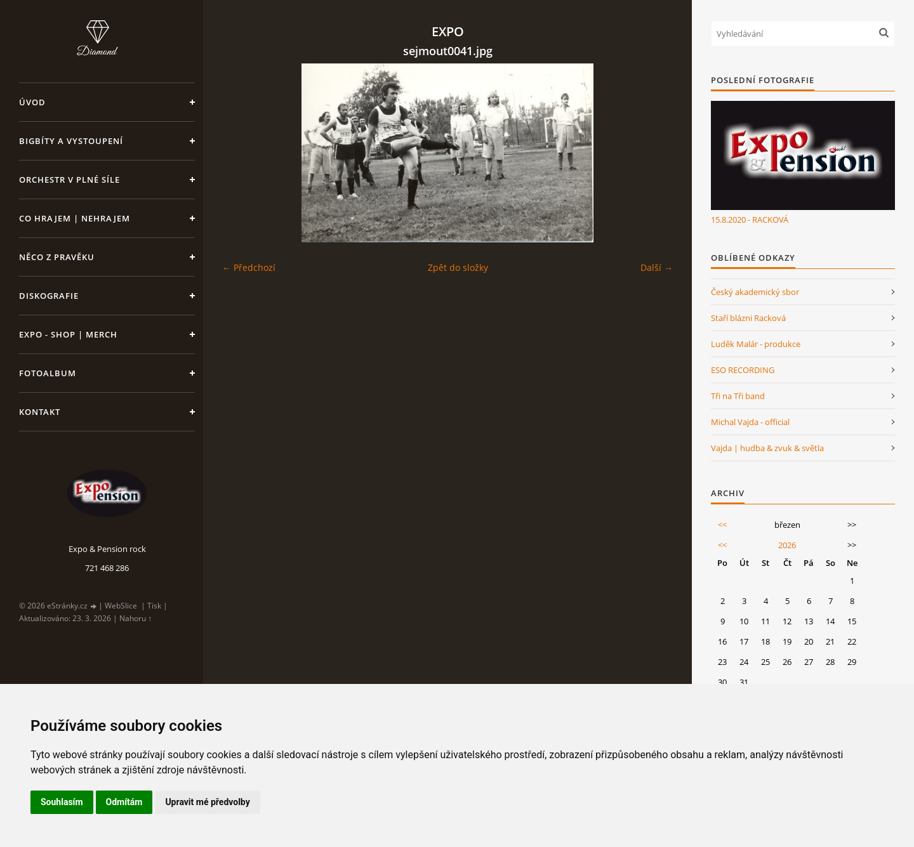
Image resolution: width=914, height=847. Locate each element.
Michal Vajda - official (750, 422)
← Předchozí (248, 267)
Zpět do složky (458, 267)
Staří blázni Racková (748, 318)
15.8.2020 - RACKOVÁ (749, 219)
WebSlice (121, 605)
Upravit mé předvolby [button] (207, 802)
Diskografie (49, 295)
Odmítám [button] (124, 802)
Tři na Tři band (738, 396)
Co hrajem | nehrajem (74, 218)
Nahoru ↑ (135, 618)
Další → (656, 267)
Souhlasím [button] (62, 802)
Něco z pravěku (57, 257)
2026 (787, 545)
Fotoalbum (47, 373)
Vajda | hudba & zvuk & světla (767, 448)
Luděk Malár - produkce (755, 344)
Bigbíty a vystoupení (71, 141)
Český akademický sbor (755, 292)
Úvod (32, 102)
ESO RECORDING (742, 370)
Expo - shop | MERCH (68, 334)
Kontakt (39, 411)
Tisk (154, 605)
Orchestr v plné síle (69, 179)
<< (722, 524)
